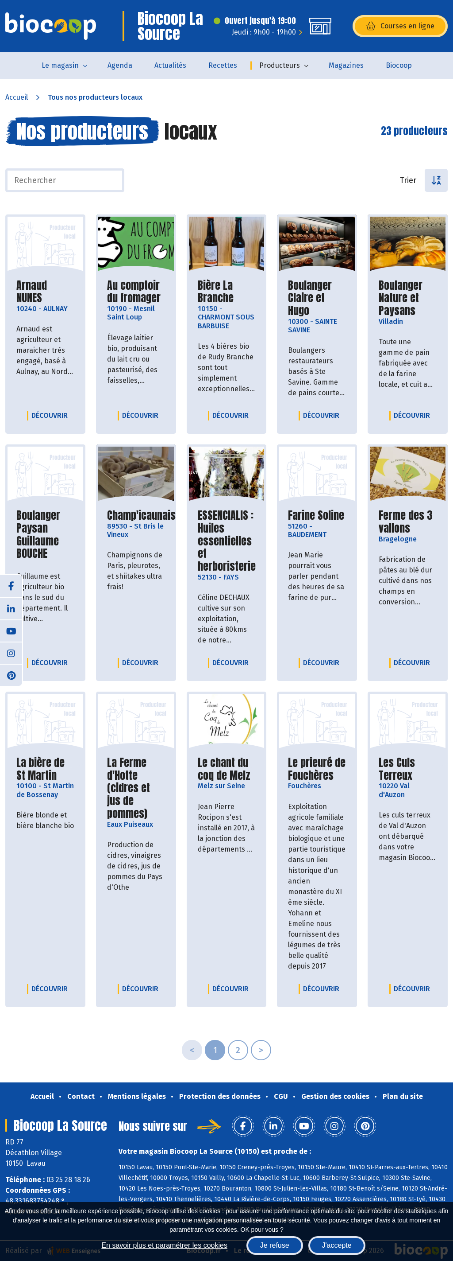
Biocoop (399, 65)
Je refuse (274, 1245)
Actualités (170, 65)
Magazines (346, 65)
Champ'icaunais (141, 515)
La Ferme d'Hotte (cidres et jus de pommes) (136, 788)
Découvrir (51, 415)
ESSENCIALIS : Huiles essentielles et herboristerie (227, 541)
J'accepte (337, 1245)
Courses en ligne (400, 26)
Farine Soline (316, 515)
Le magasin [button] (60, 65)
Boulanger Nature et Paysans (408, 298)
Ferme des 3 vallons (408, 522)
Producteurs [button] (279, 65)
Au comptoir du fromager (136, 292)
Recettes (222, 65)
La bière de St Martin (45, 769)
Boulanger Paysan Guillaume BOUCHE (45, 534)
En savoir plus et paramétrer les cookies (164, 1245)
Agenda (119, 65)
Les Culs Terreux (408, 769)
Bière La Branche (227, 292)
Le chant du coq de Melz (227, 769)
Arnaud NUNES (45, 292)
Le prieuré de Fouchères (317, 769)
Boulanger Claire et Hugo (317, 298)
